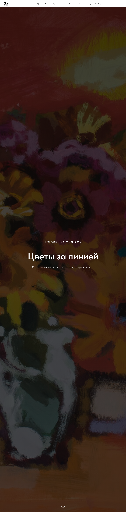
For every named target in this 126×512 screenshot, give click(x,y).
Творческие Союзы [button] (68, 4)
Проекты (56, 4)
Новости (47, 4)
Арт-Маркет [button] (99, 4)
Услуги (90, 4)
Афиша (39, 4)
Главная (31, 4)
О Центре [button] (81, 4)
